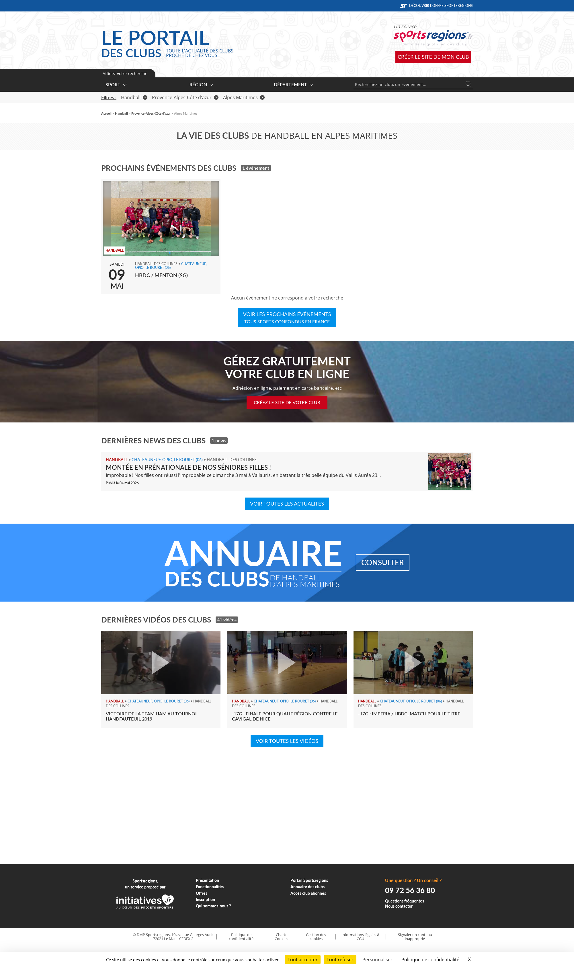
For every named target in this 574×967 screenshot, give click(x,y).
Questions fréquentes (404, 901)
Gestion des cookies (316, 937)
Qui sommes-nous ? (213, 905)
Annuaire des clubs (307, 886)
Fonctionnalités (210, 886)
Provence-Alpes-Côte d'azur (185, 97)
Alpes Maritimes (244, 97)
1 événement (255, 168)
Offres (201, 893)
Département (293, 84)
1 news (219, 440)
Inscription (205, 899)
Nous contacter (399, 906)
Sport (116, 84)
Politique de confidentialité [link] (430, 959)
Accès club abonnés (308, 893)
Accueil (106, 113)
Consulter (382, 562)
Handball (134, 97)
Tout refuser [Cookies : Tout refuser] (340, 959)
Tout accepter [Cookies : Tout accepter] (303, 959)
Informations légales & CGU (360, 937)
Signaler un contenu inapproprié (415, 937)
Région (201, 84)
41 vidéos (227, 619)
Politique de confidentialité (241, 937)
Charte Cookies (281, 937)
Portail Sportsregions (309, 880)
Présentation (207, 880)
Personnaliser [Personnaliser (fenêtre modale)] (377, 959)
